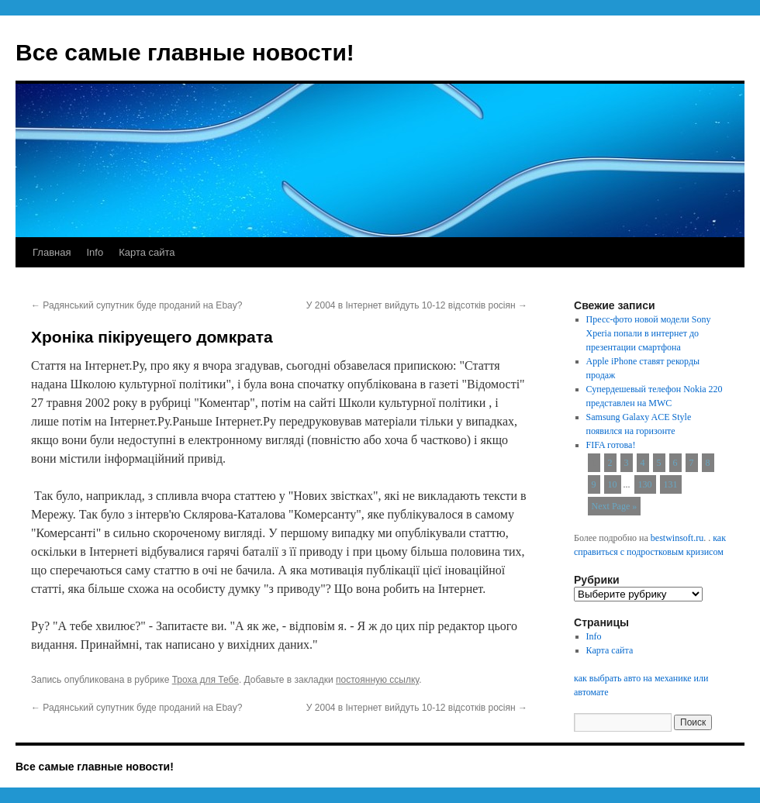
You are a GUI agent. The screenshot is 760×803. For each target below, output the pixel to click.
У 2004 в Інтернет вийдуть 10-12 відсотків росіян (416, 305)
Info (94, 252)
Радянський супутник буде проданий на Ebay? (136, 305)
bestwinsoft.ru (677, 537)
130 (645, 484)
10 (612, 484)
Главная (52, 252)
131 (671, 484)
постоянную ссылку (377, 679)
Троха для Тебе (205, 679)
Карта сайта (146, 252)
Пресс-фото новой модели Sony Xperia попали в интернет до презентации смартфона (648, 333)
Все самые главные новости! (185, 52)
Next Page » (614, 506)
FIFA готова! (611, 444)
